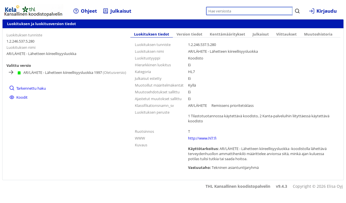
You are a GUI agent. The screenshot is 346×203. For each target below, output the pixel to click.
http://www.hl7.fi (202, 138)
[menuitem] (85, 11)
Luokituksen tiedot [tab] (151, 34)
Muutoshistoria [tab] (318, 34)
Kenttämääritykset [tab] (227, 34)
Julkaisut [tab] (261, 34)
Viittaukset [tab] (286, 34)
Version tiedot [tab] (189, 34)
